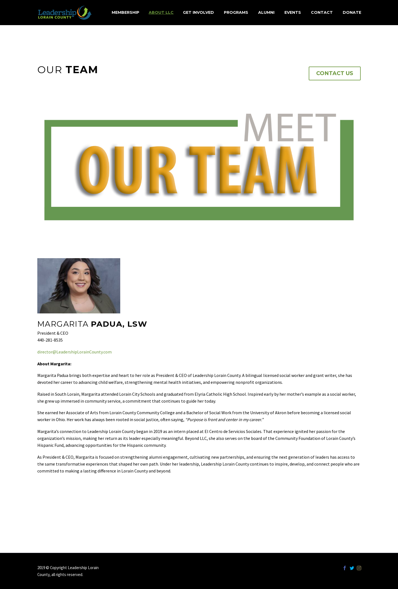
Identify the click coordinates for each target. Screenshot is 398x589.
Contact (322, 12)
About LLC (161, 12)
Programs (236, 12)
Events (292, 12)
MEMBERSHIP (125, 12)
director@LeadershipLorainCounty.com (74, 352)
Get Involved (198, 12)
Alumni (266, 12)
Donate (352, 12)
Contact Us (334, 73)
